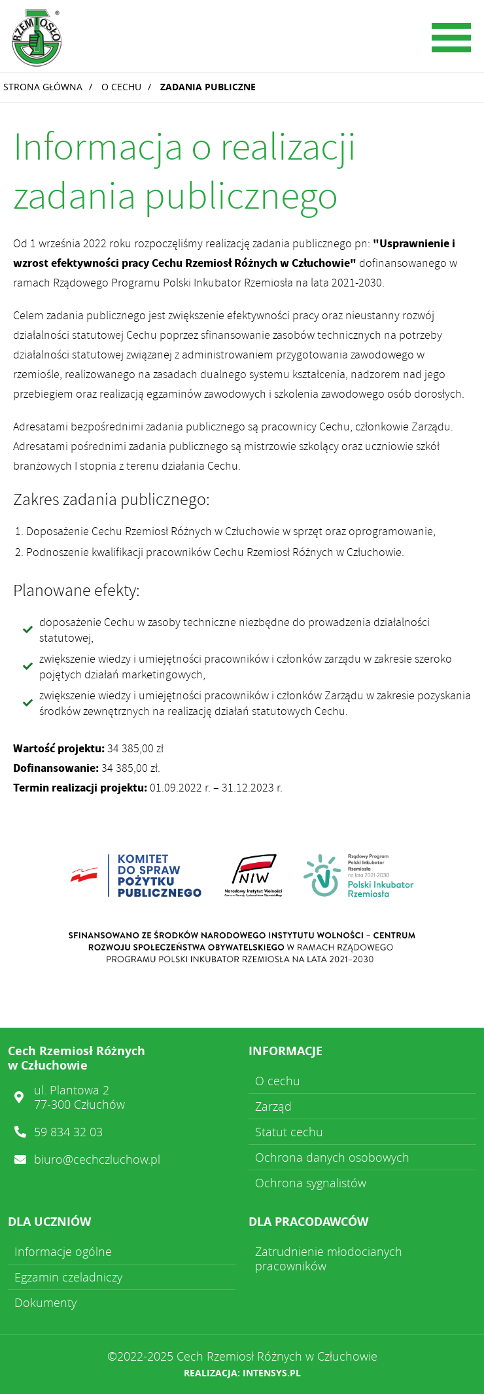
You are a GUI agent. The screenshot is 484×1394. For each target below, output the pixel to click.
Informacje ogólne (63, 1251)
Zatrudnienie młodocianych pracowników (328, 1259)
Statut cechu (289, 1132)
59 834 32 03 (68, 1132)
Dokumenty (45, 1302)
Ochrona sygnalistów (310, 1183)
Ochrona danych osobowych (332, 1157)
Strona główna (42, 86)
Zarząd (273, 1106)
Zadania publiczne (208, 86)
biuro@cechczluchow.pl (97, 1159)
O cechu (121, 86)
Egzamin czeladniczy (68, 1277)
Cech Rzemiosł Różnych (101, 39)
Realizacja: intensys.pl (242, 1373)
